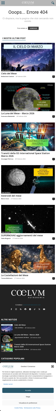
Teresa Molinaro (6, 278)
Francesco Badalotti (8, 116)
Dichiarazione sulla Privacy (32, 408)
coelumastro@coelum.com (32, 305)
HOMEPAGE (33, 28)
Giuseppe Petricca (7, 159)
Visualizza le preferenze (28, 403)
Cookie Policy (18, 408)
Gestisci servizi (8, 384)
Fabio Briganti (6, 238)
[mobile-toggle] (3, 3)
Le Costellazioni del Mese (14, 275)
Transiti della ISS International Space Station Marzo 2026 (25, 154)
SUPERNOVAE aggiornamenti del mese (22, 235)
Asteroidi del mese (11, 195)
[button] (52, 366)
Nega (28, 397)
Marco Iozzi (5, 199)
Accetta (28, 390)
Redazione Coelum (7, 76)
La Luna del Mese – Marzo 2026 (17, 113)
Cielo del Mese (6, 70)
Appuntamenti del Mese (9, 110)
